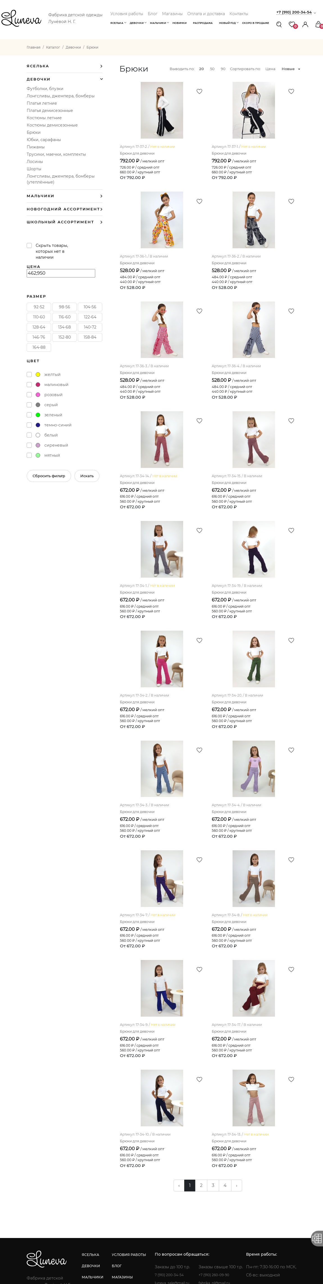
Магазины (172, 13)
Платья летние (42, 103)
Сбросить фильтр (49, 476)
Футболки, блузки (45, 88)
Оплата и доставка (206, 13)
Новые (288, 68)
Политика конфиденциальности (243, 1261)
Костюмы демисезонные (52, 125)
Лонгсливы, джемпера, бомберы (61, 95)
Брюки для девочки (139, 187)
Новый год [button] (227, 22)
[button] (305, 24)
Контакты (238, 13)
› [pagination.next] (236, 1082)
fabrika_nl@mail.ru (270, 1179)
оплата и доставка (164, 1185)
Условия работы (126, 13)
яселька (106, 1151)
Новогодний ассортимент (63, 209)
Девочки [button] (137, 22)
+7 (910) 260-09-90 (270, 1171)
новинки (107, 1185)
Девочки (39, 79)
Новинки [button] (179, 22)
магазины (154, 1174)
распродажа (111, 1196)
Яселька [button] (116, 22)
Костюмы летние (44, 117)
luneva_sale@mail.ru (223, 1179)
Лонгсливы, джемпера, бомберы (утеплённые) (61, 179)
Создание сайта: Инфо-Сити (161, 1275)
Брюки (34, 132)
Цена (270, 68)
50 (212, 68)
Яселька (38, 66)
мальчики (109, 1174)
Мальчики (40, 196)
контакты (154, 1196)
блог (149, 1163)
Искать (87, 476)
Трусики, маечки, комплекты (56, 154)
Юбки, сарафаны (44, 139)
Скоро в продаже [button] (255, 22)
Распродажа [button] (203, 22)
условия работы (161, 1151)
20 (201, 68)
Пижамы (36, 147)
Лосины (35, 161)
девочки (107, 1163)
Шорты (34, 168)
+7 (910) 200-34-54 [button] (296, 12)
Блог (153, 13)
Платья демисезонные (50, 110)
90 (223, 68)
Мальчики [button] (158, 22)
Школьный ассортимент (60, 222)
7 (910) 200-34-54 (220, 1171)
